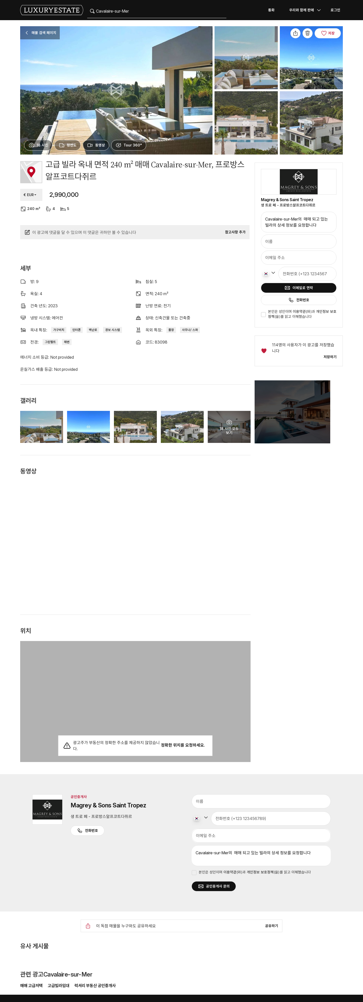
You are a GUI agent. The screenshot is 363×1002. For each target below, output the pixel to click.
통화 (271, 10)
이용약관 (299, 311)
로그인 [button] (335, 10)
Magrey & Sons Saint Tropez (287, 199)
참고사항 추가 (235, 232)
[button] (299, 414)
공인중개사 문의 (214, 886)
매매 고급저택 (31, 985)
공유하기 (271, 926)
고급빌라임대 (58, 985)
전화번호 (298, 300)
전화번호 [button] (87, 831)
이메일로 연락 (298, 288)
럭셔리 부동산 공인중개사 (94, 985)
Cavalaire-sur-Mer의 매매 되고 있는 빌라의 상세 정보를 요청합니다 (299, 222)
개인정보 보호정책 (260, 872)
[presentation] (38, 145)
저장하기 (330, 357)
